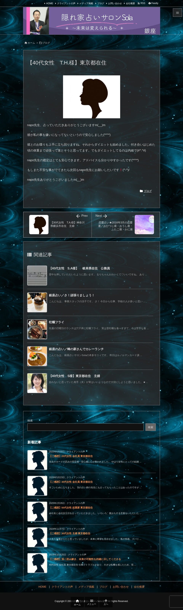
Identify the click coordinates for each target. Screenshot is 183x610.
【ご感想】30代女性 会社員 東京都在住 (71, 481)
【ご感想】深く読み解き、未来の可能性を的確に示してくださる (85, 559)
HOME (49, 3)
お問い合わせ (115, 3)
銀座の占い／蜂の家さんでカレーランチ (76, 349)
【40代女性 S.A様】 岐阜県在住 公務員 (81, 268)
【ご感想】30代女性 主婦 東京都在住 (69, 533)
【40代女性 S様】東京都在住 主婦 (74, 376)
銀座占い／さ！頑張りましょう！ (72, 295)
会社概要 (130, 3)
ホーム (31, 42)
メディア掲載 (86, 3)
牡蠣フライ (56, 322)
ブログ (100, 3)
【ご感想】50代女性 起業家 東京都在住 (71, 507)
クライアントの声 (66, 3)
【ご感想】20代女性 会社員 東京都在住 (71, 456)
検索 (30, 420)
